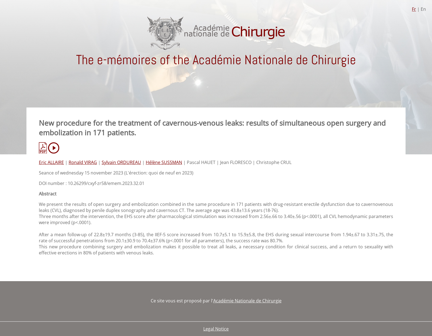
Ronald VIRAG (83, 162)
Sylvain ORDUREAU (121, 162)
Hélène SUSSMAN (164, 162)
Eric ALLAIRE (51, 162)
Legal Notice (216, 329)
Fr (414, 9)
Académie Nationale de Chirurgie (247, 301)
